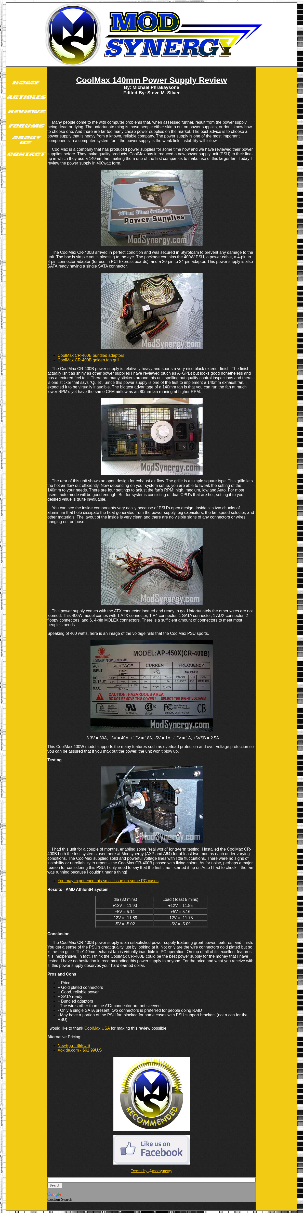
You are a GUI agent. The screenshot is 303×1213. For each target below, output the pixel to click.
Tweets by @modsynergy (151, 1171)
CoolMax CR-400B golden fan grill (88, 360)
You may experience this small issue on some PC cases (108, 881)
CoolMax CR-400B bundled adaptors (91, 355)
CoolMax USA (97, 1028)
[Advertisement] (26, 241)
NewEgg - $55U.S (74, 1045)
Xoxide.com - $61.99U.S (80, 1050)
